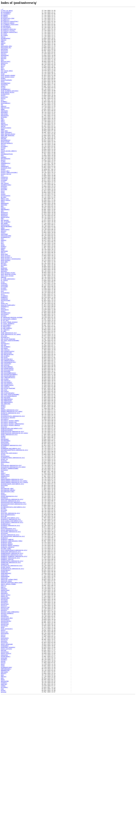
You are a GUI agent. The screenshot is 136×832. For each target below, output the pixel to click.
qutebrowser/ (5, 786)
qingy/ (3, 202)
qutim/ (3, 792)
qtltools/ (4, 562)
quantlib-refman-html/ (9, 694)
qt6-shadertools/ (7, 461)
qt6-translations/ (8, 470)
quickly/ (4, 731)
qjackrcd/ (4, 213)
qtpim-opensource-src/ (9, 594)
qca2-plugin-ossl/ (8, 91)
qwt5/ (3, 814)
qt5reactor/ (5, 411)
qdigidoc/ (4, 133)
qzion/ (3, 827)
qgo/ (2, 185)
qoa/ (2, 285)
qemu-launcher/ (6, 157)
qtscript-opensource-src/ (10, 614)
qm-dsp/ (3, 235)
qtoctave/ (4, 581)
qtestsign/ (5, 529)
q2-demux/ (4, 18)
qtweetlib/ (5, 675)
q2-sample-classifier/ (9, 37)
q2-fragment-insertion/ (10, 28)
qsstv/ (3, 368)
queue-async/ (5, 712)
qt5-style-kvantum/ (8, 405)
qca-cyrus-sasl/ (7, 83)
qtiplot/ (4, 551)
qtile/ (3, 544)
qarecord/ (4, 59)
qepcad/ (3, 165)
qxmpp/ (3, 821)
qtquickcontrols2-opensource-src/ (14, 603)
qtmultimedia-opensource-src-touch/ (14, 577)
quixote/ (4, 768)
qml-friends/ (5, 264)
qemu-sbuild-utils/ (8, 159)
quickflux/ (5, 723)
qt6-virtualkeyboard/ (9, 473)
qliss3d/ (4, 226)
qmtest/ (3, 276)
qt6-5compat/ (5, 414)
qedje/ (3, 150)
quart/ (3, 703)
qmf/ (2, 251)
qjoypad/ (4, 215)
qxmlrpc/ (4, 819)
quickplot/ (5, 738)
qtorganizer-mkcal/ (8, 586)
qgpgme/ (3, 187)
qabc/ (3, 48)
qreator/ (4, 338)
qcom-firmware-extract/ (10, 107)
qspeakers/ (5, 366)
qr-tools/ (4, 335)
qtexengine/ (5, 531)
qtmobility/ (5, 570)
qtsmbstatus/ (5, 627)
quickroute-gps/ (7, 740)
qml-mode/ (4, 266)
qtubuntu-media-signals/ (10, 653)
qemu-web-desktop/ (8, 161)
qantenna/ (4, 57)
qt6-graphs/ (5, 425)
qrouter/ (4, 346)
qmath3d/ (4, 244)
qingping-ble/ (6, 200)
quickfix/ (4, 721)
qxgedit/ (4, 818)
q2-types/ (4, 41)
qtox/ (3, 590)
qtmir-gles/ (5, 568)
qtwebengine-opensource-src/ (12, 664)
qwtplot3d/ (5, 816)
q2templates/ (5, 44)
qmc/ (2, 246)
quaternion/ (5, 707)
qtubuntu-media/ (7, 651)
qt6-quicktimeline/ (8, 449)
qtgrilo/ (4, 540)
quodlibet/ (5, 773)
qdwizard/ (4, 148)
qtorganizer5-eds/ (8, 588)
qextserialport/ (7, 170)
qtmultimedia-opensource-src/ (12, 573)
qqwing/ (3, 331)
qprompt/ (4, 316)
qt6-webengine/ (6, 479)
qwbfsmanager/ (6, 801)
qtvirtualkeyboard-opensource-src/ (14, 658)
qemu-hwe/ (4, 155)
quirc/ (3, 760)
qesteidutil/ (5, 166)
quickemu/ (4, 719)
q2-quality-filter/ (8, 35)
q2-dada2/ (4, 17)
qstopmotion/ (5, 374)
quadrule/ (4, 688)
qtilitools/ (5, 546)
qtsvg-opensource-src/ (9, 634)
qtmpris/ (4, 572)
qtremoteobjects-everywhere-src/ (13, 607)
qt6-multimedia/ (7, 438)
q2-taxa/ (4, 39)
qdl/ (2, 141)
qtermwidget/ (5, 527)
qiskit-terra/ (6, 207)
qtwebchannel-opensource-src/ (12, 662)
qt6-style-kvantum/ (8, 464)
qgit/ (3, 181)
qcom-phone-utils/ (8, 109)
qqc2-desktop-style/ (8, 327)
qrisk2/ (3, 344)
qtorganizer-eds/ (7, 584)
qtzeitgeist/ (5, 683)
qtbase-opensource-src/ (10, 490)
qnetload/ (4, 279)
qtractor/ (4, 605)
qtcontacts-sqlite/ (8, 499)
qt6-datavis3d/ (6, 422)
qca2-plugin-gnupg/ (8, 89)
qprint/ (3, 314)
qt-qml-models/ (6, 392)
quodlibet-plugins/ (8, 775)
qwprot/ (3, 810)
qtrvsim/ (4, 610)
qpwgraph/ (4, 322)
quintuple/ (5, 758)
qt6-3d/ (3, 412)
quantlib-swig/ (6, 695)
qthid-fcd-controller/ (9, 542)
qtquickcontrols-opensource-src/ (13, 601)
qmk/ (2, 261)
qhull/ (3, 190)
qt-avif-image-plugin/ (9, 385)
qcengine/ (4, 100)
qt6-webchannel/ (7, 477)
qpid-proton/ (5, 305)
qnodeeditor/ (5, 283)
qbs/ (2, 79)
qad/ (2, 52)
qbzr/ (3, 81)
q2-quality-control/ (8, 33)
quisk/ (3, 762)
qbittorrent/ (5, 72)
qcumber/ (4, 120)
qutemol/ (4, 790)
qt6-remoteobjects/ (8, 451)
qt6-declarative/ (7, 424)
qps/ (2, 318)
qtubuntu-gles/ (6, 649)
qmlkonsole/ (5, 268)
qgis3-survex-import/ (9, 179)
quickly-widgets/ (7, 734)
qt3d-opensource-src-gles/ (11, 399)
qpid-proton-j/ (6, 307)
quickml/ (4, 736)
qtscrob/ (4, 618)
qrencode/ (4, 340)
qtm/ (2, 564)
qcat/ (3, 96)
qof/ (2, 288)
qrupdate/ (4, 353)
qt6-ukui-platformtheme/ (10, 472)
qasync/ (3, 63)
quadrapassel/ (6, 686)
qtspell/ (4, 631)
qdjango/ (4, 139)
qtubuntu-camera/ (7, 646)
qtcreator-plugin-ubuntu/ (10, 509)
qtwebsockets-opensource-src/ (12, 671)
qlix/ (3, 227)
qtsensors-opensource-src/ (11, 621)
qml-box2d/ (5, 263)
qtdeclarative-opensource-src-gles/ (14, 518)
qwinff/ (3, 806)
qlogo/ (3, 231)
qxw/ (2, 825)
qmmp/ (3, 272)
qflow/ (3, 176)
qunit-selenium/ (7, 771)
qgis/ (3, 178)
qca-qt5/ (4, 85)
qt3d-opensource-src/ (9, 398)
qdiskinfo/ (5, 137)
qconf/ (3, 113)
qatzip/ (3, 68)
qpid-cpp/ (4, 303)
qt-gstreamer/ (6, 388)
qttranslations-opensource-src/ (13, 642)
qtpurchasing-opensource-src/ (12, 597)
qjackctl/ (4, 211)
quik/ (3, 751)
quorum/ (3, 779)
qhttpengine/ (5, 189)
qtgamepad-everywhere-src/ (11, 536)
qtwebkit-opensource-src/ (10, 668)
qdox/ (3, 144)
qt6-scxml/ (5, 453)
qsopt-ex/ (4, 362)
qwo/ (2, 808)
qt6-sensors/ (5, 455)
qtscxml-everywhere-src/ (10, 620)
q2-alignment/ (6, 13)
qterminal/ (5, 525)
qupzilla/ (4, 784)
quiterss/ (4, 766)
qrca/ (3, 337)
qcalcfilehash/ (6, 94)
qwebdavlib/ (5, 803)
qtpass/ (3, 592)
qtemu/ (3, 522)
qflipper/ (4, 174)
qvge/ (3, 797)
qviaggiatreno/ (6, 799)
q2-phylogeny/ (6, 31)
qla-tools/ (5, 218)
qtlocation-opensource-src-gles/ (13, 559)
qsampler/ (4, 355)
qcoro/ (3, 116)
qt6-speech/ (5, 462)
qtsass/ (3, 612)
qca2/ (3, 87)
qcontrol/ (4, 115)
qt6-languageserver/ (8, 433)
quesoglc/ (4, 710)
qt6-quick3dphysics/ (8, 446)
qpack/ (3, 296)
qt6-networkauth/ (7, 440)
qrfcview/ (4, 342)
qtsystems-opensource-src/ (11, 636)
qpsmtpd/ (4, 320)
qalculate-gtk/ (6, 54)
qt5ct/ (3, 409)
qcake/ (3, 92)
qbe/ (2, 70)
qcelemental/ (5, 98)
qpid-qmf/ (4, 313)
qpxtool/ (4, 324)
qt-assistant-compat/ (9, 381)
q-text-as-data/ (7, 11)
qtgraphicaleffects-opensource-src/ (14, 538)
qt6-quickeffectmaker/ (9, 448)
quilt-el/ (4, 756)
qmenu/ (3, 248)
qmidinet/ (4, 257)
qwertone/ (4, 805)
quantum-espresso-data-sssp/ (12, 697)
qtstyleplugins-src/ (8, 633)
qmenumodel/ (5, 250)
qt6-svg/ (4, 466)
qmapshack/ (5, 242)
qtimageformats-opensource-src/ (13, 547)
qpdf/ (3, 298)
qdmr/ (3, 142)
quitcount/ (5, 764)
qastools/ (4, 61)
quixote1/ (4, 769)
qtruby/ (3, 609)
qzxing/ (3, 829)
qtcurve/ (4, 510)
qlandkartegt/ (6, 220)
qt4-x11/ (4, 401)
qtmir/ (3, 566)
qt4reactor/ (5, 403)
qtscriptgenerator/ (8, 616)
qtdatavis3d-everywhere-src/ (12, 512)
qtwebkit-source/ (7, 670)
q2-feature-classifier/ (10, 24)
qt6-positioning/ (7, 442)
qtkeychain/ (5, 553)
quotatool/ (5, 781)
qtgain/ (3, 535)
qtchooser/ (5, 496)
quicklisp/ (5, 729)
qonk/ (3, 292)
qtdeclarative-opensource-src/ (12, 516)
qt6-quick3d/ (5, 444)
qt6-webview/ (5, 483)
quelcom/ (4, 708)
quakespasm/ (5, 690)
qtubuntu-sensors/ (8, 655)
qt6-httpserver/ (7, 429)
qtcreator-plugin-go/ (9, 505)
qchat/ (3, 102)
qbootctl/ (4, 74)
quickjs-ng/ (5, 727)
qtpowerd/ (4, 596)
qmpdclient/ (5, 274)
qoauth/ (3, 287)
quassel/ (4, 705)
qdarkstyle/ (5, 128)
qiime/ (3, 192)
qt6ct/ (3, 485)
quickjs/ (4, 725)
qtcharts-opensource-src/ (10, 494)
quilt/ (3, 755)
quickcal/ (4, 718)
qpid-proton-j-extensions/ (11, 309)
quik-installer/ (7, 753)
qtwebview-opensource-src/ (11, 673)
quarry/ (3, 701)
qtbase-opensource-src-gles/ (12, 492)
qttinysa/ (4, 638)
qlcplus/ (4, 222)
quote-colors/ (6, 782)
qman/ (3, 240)
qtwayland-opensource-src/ (11, 660)
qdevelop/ (4, 131)
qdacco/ (3, 126)
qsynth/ (3, 377)
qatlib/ (3, 67)
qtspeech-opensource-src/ (10, 629)
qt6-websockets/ (7, 481)
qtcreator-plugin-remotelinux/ (12, 507)
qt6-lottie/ (5, 436)
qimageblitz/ (5, 194)
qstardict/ (5, 370)
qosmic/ (3, 294)
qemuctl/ (4, 163)
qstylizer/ (5, 375)
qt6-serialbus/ (6, 457)
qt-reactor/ (5, 394)
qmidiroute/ (5, 259)
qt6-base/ (4, 416)
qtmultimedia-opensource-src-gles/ (14, 575)
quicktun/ (4, 749)
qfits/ (3, 172)
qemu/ (3, 153)
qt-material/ (5, 390)
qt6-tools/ (5, 468)
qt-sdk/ (3, 396)
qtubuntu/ (4, 644)
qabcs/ (3, 50)
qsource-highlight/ (8, 364)
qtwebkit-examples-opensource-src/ (14, 666)
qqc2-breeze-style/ (8, 325)
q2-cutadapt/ (5, 15)
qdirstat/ (4, 135)
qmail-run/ (5, 237)
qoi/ (2, 290)
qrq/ (2, 348)
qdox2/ (3, 146)
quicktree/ (5, 747)
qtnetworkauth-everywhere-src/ (12, 579)
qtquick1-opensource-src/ (10, 599)
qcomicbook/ (5, 111)
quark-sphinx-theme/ (8, 699)
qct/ (2, 118)
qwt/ (2, 812)
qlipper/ (4, 224)
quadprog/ (4, 684)
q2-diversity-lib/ (8, 20)
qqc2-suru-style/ (7, 329)
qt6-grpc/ (4, 427)
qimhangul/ (5, 198)
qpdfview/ (4, 300)
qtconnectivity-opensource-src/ (13, 498)
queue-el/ (4, 714)
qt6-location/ (6, 435)
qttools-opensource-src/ (10, 640)
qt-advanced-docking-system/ (12, 379)
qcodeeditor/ (5, 105)
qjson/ (3, 216)
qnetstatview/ (6, 281)
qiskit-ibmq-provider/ (9, 205)
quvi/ (3, 795)
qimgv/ (3, 196)
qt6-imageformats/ (8, 431)
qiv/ (2, 209)
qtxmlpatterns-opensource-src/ (12, 681)
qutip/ (3, 793)
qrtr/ (3, 351)
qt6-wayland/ (5, 475)
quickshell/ (5, 742)
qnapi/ (3, 277)
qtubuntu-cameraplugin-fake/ (12, 647)
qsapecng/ (4, 357)
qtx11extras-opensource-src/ (12, 677)
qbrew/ (3, 76)
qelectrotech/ (6, 152)
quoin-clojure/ (6, 777)
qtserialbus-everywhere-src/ (12, 623)
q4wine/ (3, 46)
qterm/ (3, 523)
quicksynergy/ (6, 744)
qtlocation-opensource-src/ (11, 557)
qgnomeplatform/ (7, 183)
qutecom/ (4, 788)
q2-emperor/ (5, 22)
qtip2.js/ (4, 549)
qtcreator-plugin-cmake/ (10, 503)
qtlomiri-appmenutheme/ (10, 560)
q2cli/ (3, 42)
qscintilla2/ (5, 359)
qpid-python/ (5, 311)
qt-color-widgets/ (8, 387)
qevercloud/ (5, 168)
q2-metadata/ (5, 30)
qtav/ (3, 488)
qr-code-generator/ (8, 333)
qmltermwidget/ (6, 270)
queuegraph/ (5, 716)
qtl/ (2, 555)
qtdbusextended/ (7, 514)
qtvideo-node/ (6, 657)
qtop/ (3, 583)
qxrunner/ (4, 823)
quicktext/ (5, 745)
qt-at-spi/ (5, 383)
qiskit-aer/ (5, 203)
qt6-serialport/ (7, 459)
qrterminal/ (5, 350)
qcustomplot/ (5, 122)
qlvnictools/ (5, 233)
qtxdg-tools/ (5, 679)
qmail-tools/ (5, 239)
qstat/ (3, 372)
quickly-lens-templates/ (10, 732)
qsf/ (2, 361)
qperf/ (3, 301)
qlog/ (3, 229)
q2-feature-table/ (8, 26)
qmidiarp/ (4, 253)
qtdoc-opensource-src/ (9, 520)
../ (2, 9)
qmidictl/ (4, 255)
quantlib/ (4, 692)
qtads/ (3, 486)
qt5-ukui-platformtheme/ (10, 407)
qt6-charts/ (5, 418)
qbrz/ (3, 78)
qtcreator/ (5, 501)
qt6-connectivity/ (8, 420)
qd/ (2, 124)
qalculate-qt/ (6, 55)
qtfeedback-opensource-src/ (11, 533)
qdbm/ (3, 129)
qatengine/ (5, 65)
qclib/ (3, 104)
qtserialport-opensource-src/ (12, 625)
